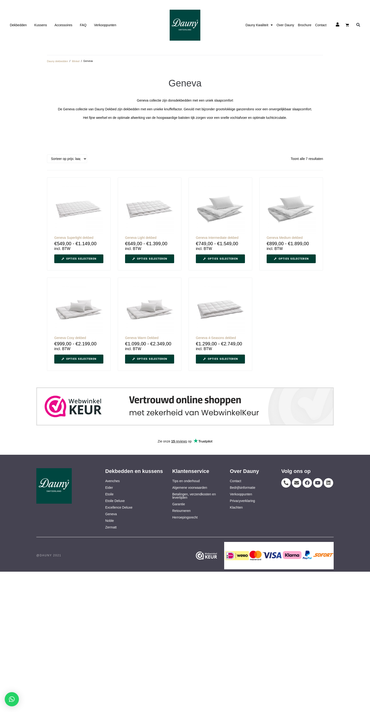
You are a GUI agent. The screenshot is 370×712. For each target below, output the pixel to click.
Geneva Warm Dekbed (142, 338)
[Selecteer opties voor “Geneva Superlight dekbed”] (78, 258)
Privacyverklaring (242, 501)
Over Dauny (285, 25)
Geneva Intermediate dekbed (217, 238)
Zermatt (111, 527)
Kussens (40, 25)
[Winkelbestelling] (67, 158)
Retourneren (181, 511)
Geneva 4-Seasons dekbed (216, 338)
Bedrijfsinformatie (242, 487)
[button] (358, 25)
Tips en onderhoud (186, 481)
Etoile (109, 494)
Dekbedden (18, 25)
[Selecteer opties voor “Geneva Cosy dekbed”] (78, 359)
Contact (320, 25)
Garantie (178, 504)
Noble (109, 521)
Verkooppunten (105, 25)
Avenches (112, 481)
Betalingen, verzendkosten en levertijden (194, 495)
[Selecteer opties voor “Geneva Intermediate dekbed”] (220, 258)
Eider (109, 487)
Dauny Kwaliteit (259, 25)
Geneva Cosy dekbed (70, 338)
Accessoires (63, 25)
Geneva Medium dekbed (285, 238)
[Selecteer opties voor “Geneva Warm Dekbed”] (149, 359)
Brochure (304, 25)
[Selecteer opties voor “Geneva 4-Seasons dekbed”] (220, 359)
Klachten (236, 507)
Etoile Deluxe (115, 501)
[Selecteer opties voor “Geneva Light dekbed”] (149, 258)
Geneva (111, 514)
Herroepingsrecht (185, 517)
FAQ (83, 25)
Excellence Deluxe (118, 507)
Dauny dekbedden (57, 61)
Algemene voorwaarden (189, 487)
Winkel (76, 61)
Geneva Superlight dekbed (73, 238)
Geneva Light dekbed (140, 238)
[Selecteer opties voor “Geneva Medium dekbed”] (291, 258)
